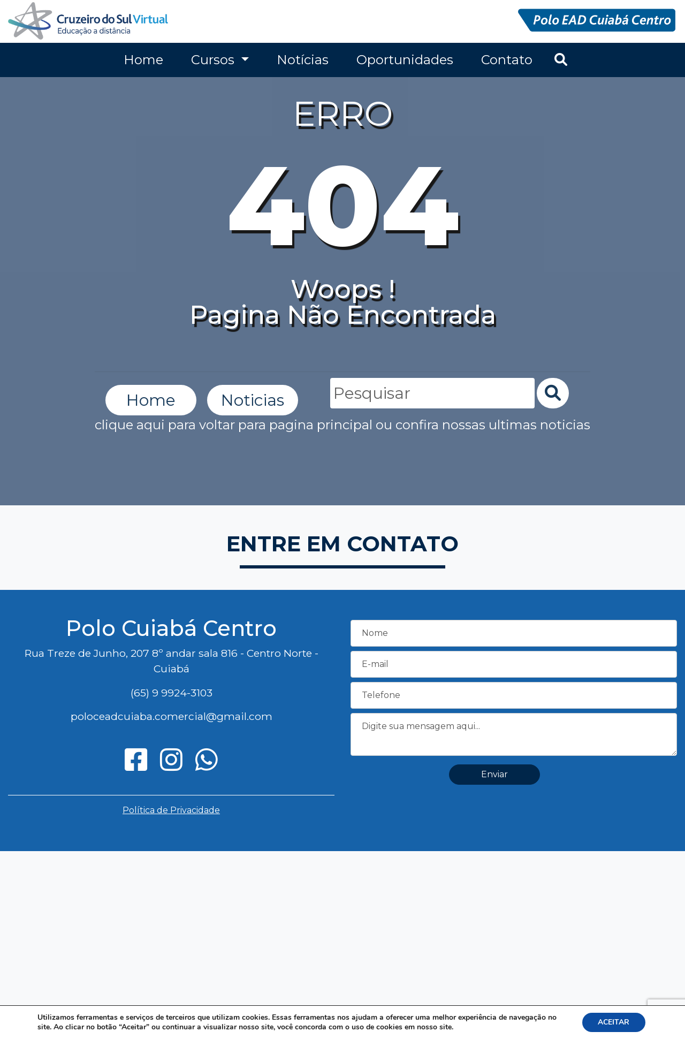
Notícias (303, 59)
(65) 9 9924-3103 (171, 692)
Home (143, 59)
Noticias (252, 400)
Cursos (214, 59)
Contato (506, 59)
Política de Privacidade (171, 810)
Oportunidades (404, 59)
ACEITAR (613, 1022)
